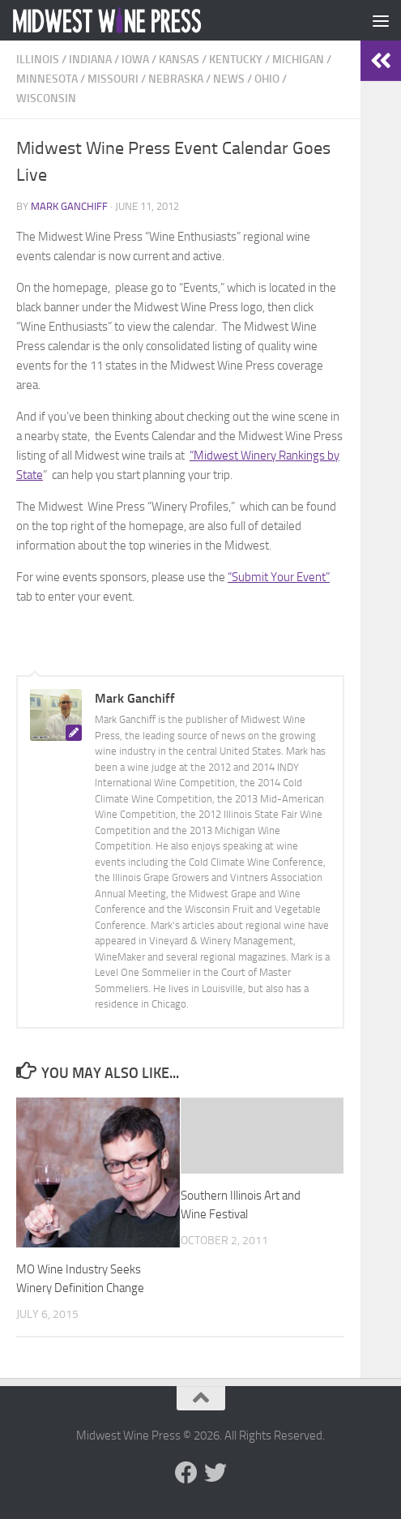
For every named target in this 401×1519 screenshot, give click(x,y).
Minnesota (47, 79)
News (229, 79)
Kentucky (235, 59)
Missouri (113, 79)
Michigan (298, 59)
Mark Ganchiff (69, 206)
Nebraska (175, 79)
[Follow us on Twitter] (215, 1472)
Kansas (179, 59)
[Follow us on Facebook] (186, 1472)
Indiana (90, 59)
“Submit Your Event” (279, 577)
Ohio (266, 79)
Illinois (37, 59)
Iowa (135, 59)
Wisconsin (46, 98)
